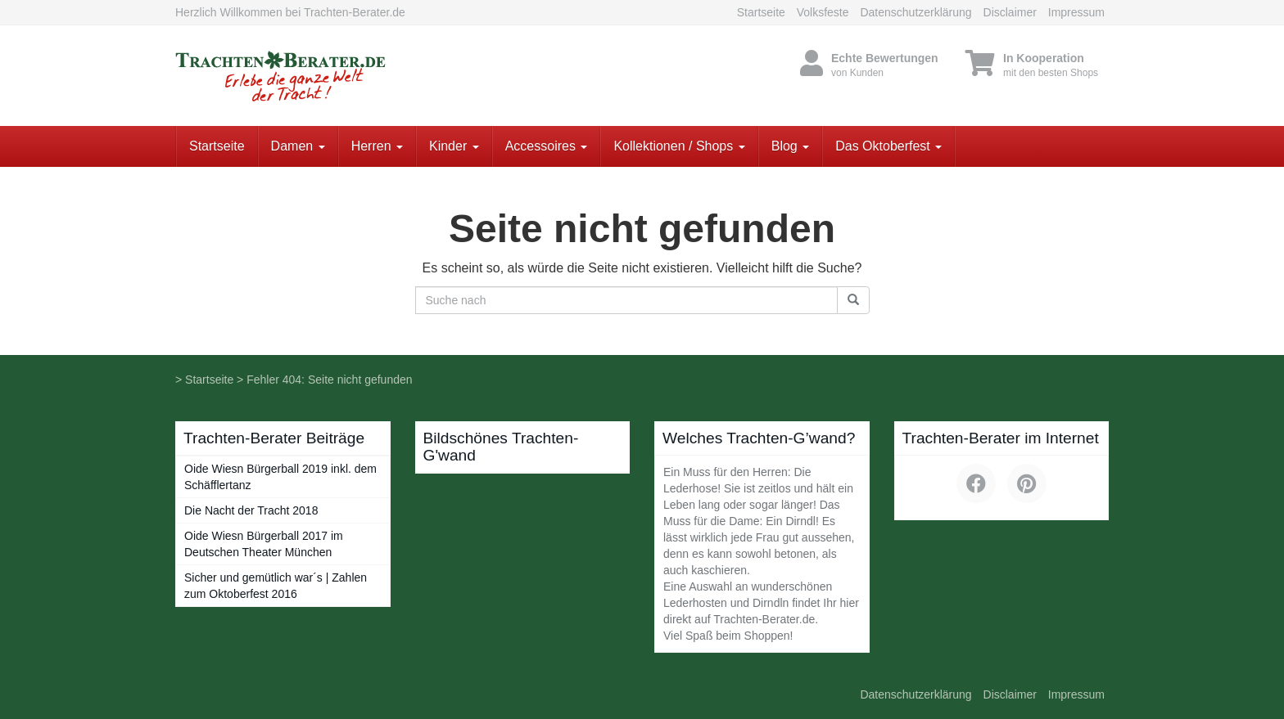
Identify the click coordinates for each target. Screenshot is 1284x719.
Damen (298, 146)
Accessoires (546, 146)
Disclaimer (1010, 12)
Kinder (454, 146)
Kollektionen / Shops (678, 146)
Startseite (761, 12)
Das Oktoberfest (888, 146)
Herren (377, 146)
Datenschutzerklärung (915, 12)
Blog (790, 146)
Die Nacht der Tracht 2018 (251, 510)
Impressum (1076, 12)
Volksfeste (823, 12)
